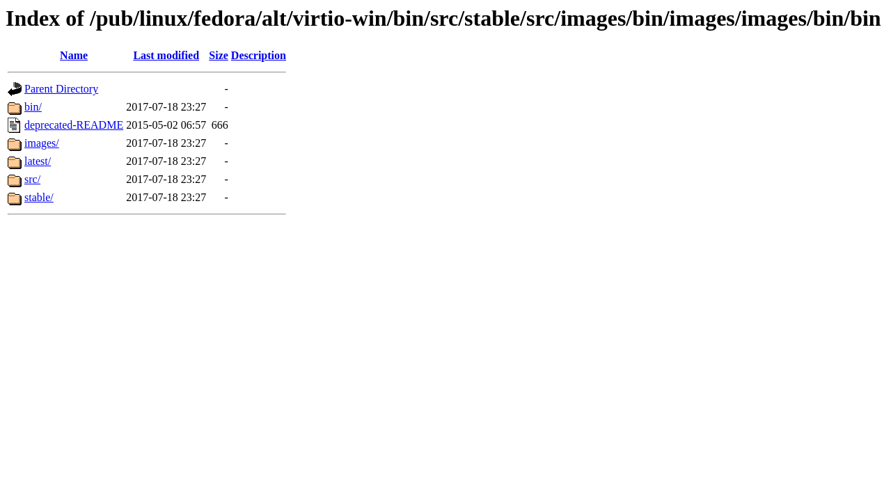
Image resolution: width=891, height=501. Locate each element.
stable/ (39, 197)
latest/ (37, 161)
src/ (32, 179)
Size (218, 55)
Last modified (166, 55)
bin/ (33, 107)
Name (74, 55)
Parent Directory (61, 89)
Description (258, 55)
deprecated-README (73, 125)
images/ (41, 143)
